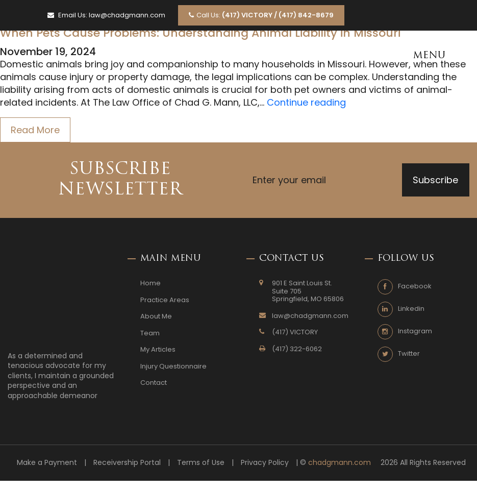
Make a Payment (47, 463)
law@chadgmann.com (127, 15)
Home (150, 283)
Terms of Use (200, 463)
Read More (35, 130)
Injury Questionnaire (173, 366)
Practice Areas (164, 300)
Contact (153, 383)
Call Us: (261, 15)
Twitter (409, 354)
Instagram (415, 331)
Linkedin (411, 309)
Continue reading (306, 102)
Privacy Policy (265, 463)
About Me (156, 316)
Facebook (415, 286)
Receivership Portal (127, 463)
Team (150, 333)
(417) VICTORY (295, 332)
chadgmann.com (339, 463)
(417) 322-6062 (297, 349)
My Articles (157, 350)
